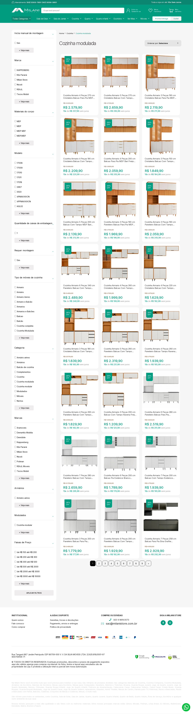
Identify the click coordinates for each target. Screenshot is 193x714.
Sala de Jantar (60, 18)
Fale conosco (18, 623)
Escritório (118, 18)
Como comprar (18, 627)
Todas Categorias (20, 18)
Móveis (143, 18)
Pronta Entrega (161, 18)
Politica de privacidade (60, 627)
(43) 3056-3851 (49, 2)
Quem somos (18, 620)
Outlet (176, 18)
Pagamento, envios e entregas (64, 623)
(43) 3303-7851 (34, 2)
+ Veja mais (24, 50)
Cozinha (75, 18)
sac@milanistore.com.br (121, 623)
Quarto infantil (102, 18)
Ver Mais (131, 18)
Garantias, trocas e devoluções (64, 620)
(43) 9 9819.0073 (121, 620)
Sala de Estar (42, 18)
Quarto (87, 18)
